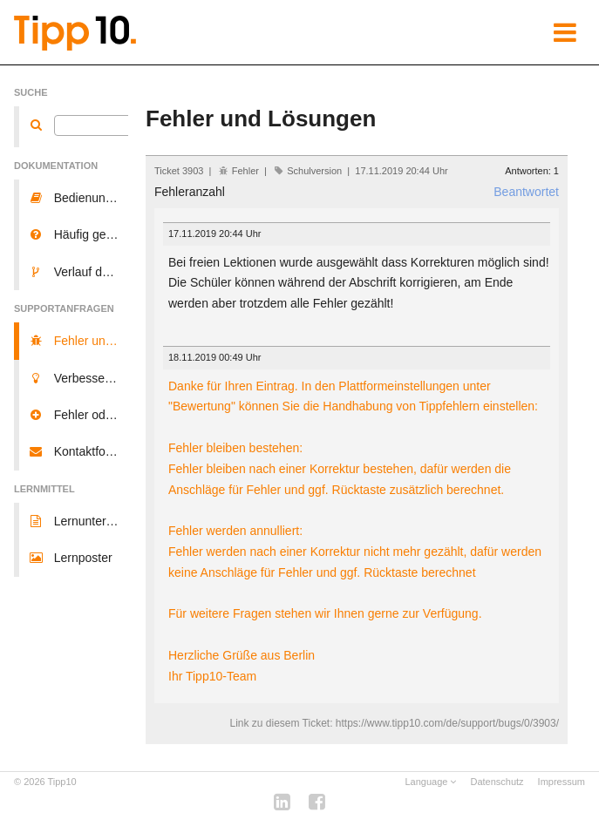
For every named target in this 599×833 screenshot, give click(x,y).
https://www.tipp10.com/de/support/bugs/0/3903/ (447, 723)
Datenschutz (496, 781)
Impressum (561, 781)
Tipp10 (62, 781)
